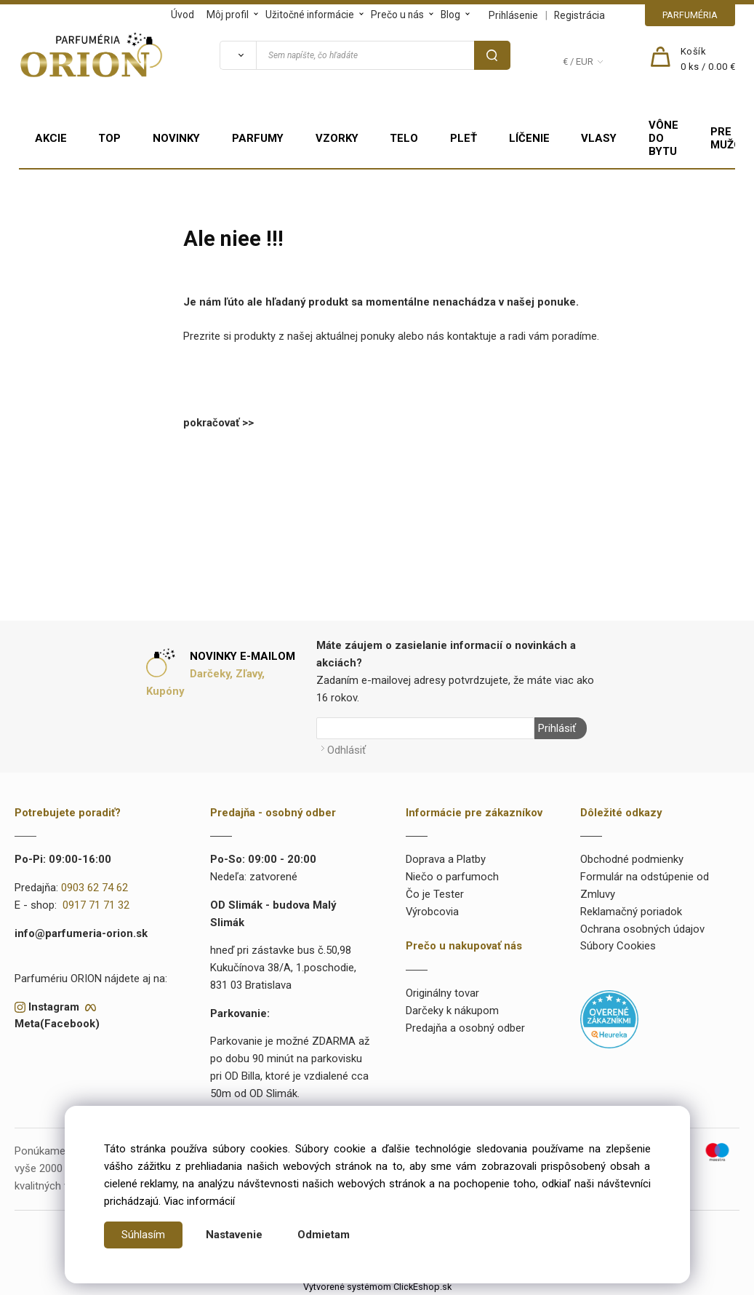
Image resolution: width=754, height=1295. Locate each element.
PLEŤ (463, 138)
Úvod (182, 14)
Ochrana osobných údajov (642, 928)
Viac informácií (199, 1201)
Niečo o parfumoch (452, 875)
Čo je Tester (435, 893)
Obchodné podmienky (631, 859)
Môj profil (227, 14)
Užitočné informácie (309, 14)
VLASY (599, 138)
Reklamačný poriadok (631, 910)
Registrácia (579, 15)
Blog (450, 14)
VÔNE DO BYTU (663, 138)
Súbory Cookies (618, 945)
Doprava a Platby (446, 859)
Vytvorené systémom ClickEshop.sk (377, 1286)
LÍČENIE (529, 138)
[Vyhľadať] (238, 55)
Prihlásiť (557, 728)
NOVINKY (176, 138)
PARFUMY (258, 138)
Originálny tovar (442, 992)
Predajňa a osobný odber (465, 1027)
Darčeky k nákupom (452, 1009)
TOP (109, 138)
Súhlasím (143, 1234)
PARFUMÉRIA (690, 14)
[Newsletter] (425, 728)
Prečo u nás (397, 14)
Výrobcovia (432, 910)
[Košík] (708, 59)
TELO (404, 138)
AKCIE (51, 138)
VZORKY (337, 138)
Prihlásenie (513, 15)
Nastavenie (234, 1234)
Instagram (53, 1006)
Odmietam (323, 1234)
